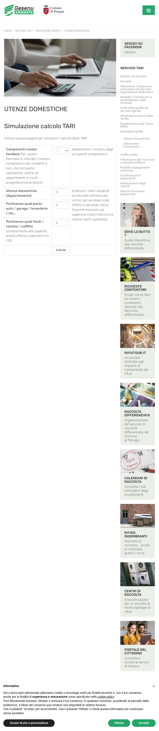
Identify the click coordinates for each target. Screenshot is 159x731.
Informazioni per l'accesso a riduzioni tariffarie (137, 161)
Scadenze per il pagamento (130, 177)
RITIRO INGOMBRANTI (135, 534)
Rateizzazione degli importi (133, 185)
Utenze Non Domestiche (131, 145)
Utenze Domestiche (76, 30)
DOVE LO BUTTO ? (137, 233)
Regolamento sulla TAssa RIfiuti (136, 125)
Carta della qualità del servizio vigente (134, 109)
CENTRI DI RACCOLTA (132, 593)
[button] (153, 686)
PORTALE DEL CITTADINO (135, 651)
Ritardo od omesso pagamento (132, 192)
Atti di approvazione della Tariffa (136, 117)
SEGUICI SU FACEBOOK (133, 45)
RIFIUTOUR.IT (135, 353)
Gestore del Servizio (133, 76)
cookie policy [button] (106, 696)
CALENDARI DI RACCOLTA (135, 480)
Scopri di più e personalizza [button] (29, 723)
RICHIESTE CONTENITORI (135, 288)
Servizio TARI (23, 30)
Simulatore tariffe (47, 30)
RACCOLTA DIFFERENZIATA (137, 413)
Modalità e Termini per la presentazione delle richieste (136, 100)
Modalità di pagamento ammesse (135, 169)
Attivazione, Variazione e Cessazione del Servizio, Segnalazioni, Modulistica (136, 89)
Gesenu (130, 52)
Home (7, 30)
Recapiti (125, 81)
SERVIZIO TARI (132, 68)
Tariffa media (128, 154)
